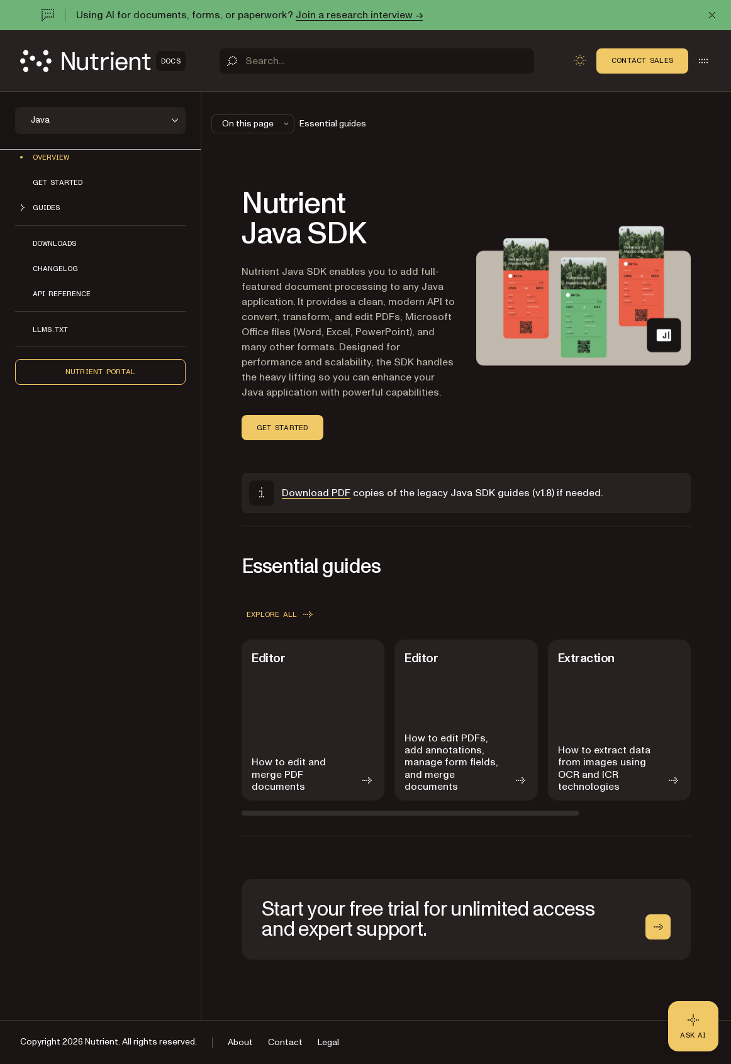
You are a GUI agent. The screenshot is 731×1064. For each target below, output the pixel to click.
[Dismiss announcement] (712, 15)
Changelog (55, 268)
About (240, 1042)
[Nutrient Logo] (103, 61)
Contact (285, 1042)
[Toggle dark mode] (580, 60)
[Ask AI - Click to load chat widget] (693, 1026)
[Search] (377, 61)
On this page (256, 124)
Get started (57, 182)
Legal (328, 1042)
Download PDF (316, 493)
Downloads (54, 243)
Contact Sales (642, 60)
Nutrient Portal (100, 371)
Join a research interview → (359, 15)
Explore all (281, 614)
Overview (51, 157)
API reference (62, 293)
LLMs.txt (50, 329)
